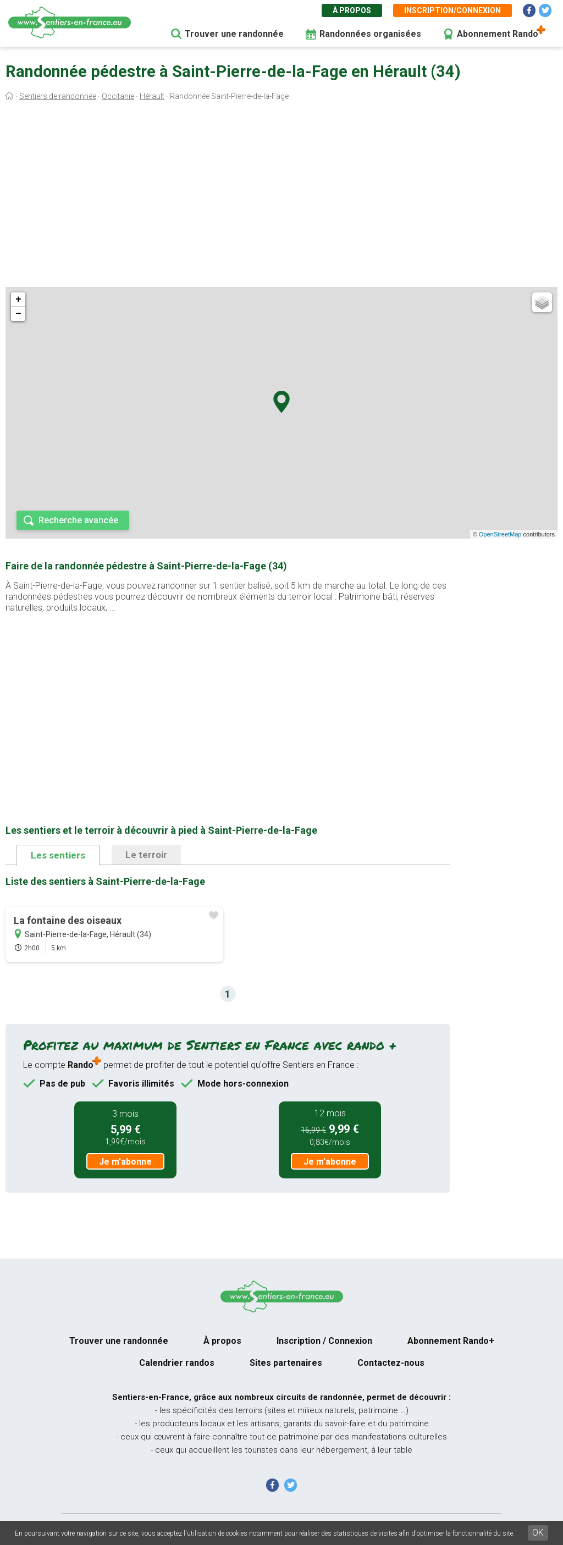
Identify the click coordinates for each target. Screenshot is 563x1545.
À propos (352, 10)
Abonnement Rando (497, 34)
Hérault (152, 96)
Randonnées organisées (370, 34)
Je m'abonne (125, 1161)
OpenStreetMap (500, 534)
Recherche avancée (78, 520)
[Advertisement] (281, 197)
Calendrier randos (176, 1363)
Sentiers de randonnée (57, 96)
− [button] (18, 313)
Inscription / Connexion (324, 1341)
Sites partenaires (286, 1363)
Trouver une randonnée (234, 34)
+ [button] (18, 299)
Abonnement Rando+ (450, 1341)
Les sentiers (58, 855)
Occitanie (118, 96)
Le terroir (146, 854)
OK (538, 1532)
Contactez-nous (390, 1363)
